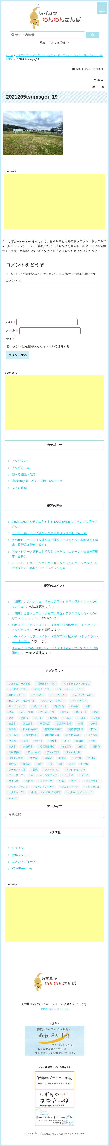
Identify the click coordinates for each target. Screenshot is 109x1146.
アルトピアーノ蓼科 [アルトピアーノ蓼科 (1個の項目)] (19, 689)
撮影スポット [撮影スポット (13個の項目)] (40, 712)
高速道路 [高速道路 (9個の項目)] (59, 712)
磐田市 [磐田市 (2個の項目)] (96, 753)
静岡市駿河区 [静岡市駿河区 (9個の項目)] (52, 741)
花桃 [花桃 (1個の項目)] (35, 775)
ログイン (18, 854)
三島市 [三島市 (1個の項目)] (67, 724)
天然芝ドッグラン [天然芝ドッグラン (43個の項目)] (47, 689)
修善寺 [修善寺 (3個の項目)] (12, 735)
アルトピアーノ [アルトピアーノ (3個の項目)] (70, 793)
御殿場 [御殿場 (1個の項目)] (53, 724)
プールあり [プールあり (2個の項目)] (39, 701)
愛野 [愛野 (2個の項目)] (93, 747)
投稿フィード (21, 861)
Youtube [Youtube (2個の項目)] (13, 804)
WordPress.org (22, 874)
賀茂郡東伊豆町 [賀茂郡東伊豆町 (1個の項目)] (53, 735)
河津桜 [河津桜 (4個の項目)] (84, 770)
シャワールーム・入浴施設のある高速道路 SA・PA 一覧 (49, 539)
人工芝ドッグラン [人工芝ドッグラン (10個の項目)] (18, 695)
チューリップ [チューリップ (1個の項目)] (16, 781)
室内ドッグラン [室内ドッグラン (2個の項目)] (17, 701)
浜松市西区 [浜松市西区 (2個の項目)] (53, 758)
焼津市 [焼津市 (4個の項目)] (38, 747)
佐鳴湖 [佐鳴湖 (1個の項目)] (48, 764)
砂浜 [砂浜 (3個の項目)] (11, 718)
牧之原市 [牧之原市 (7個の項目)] (66, 753)
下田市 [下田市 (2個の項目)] (93, 735)
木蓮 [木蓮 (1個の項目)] (71, 770)
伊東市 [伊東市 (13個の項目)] (94, 730)
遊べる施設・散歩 (24, 480)
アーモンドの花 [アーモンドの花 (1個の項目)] (17, 775)
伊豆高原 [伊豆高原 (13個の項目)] (13, 741)
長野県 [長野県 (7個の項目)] (12, 770)
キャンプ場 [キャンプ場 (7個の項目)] (27, 718)
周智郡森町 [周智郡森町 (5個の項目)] (15, 758)
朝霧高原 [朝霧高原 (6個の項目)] (45, 730)
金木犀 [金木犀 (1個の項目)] (29, 787)
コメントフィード (24, 868)
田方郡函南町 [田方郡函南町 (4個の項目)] (30, 735)
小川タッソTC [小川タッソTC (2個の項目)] (16, 798)
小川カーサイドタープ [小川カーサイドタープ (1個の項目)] (80, 798)
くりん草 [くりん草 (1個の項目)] (68, 781)
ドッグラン (19, 467)
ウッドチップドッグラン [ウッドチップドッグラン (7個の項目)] (77, 689)
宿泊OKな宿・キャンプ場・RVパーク (37, 487)
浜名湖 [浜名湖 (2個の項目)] (34, 764)
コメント (14, 280)
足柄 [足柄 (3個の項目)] (11, 724)
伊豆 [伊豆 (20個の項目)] (80, 730)
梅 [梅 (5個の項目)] (60, 770)
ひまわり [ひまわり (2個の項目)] (13, 787)
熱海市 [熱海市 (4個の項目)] (24, 724)
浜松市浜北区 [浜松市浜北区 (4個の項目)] (73, 758)
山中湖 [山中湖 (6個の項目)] (77, 764)
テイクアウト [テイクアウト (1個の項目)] (79, 707)
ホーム (9, 55)
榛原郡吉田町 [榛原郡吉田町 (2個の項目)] (47, 753)
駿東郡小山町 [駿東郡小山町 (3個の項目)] (64, 730)
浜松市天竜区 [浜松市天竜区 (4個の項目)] (16, 764)
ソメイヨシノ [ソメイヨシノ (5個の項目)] (52, 775)
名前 (11, 328)
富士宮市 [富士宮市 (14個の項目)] (28, 730)
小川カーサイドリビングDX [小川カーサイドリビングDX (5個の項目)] (46, 798)
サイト (10, 345)
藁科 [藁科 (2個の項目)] (25, 747)
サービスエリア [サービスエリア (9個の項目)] (17, 712)
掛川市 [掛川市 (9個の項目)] (12, 753)
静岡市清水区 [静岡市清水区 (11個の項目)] (73, 741)
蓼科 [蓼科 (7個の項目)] (40, 770)
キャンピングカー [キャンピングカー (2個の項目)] (44, 793)
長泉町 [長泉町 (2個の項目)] (96, 724)
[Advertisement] (54, 201)
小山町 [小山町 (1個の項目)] (38, 724)
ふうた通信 (19, 494)
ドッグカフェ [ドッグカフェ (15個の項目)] (59, 701)
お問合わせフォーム (54, 1015)
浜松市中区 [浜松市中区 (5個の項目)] (34, 758)
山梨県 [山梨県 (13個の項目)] (62, 764)
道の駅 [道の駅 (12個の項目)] (74, 712)
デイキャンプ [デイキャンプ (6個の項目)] (47, 718)
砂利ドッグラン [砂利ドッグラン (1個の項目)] (43, 695)
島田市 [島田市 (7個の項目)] (79, 747)
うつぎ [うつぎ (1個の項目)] (84, 781)
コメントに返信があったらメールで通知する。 (39, 352)
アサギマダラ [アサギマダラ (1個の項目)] (93, 787)
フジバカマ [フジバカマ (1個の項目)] (46, 787)
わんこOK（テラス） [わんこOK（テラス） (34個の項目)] (53, 707)
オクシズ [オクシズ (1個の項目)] (92, 741)
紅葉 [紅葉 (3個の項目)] (61, 787)
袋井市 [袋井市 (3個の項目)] (82, 753)
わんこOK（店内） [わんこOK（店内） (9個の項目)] (83, 701)
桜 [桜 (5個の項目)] (51, 770)
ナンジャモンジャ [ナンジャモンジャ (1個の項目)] (75, 775)
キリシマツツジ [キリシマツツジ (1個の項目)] (48, 781)
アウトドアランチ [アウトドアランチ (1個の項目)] (18, 793)
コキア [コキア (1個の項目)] (74, 787)
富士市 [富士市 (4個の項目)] (12, 730)
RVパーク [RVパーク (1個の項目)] (81, 718)
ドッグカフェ (21, 474)
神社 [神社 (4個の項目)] (88, 712)
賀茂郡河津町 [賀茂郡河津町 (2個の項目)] (76, 735)
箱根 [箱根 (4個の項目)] (96, 718)
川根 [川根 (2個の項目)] (66, 747)
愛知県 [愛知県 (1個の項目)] (26, 770)
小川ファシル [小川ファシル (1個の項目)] (92, 793)
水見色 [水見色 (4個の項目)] (12, 747)
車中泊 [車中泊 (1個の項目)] (65, 718)
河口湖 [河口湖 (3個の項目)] (91, 764)
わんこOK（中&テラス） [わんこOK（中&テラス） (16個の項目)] (22, 707)
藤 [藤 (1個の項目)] (31, 781)
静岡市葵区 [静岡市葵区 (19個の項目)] (32, 741)
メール (12, 336)
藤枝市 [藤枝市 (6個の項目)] (53, 747)
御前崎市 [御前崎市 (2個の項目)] (28, 753)
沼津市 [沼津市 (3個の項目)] (82, 724)
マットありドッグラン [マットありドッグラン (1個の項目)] (71, 695)
